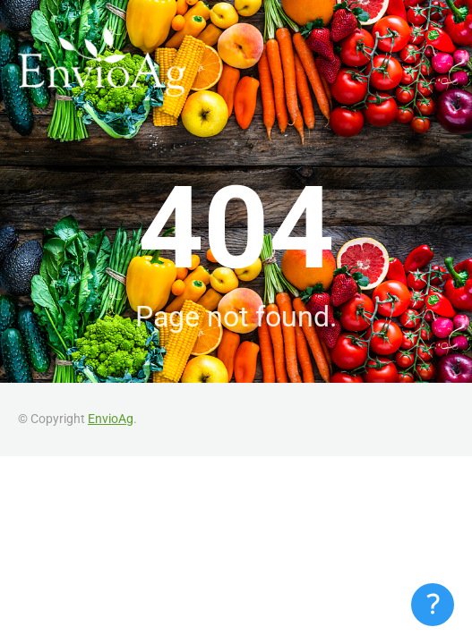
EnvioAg (110, 418)
